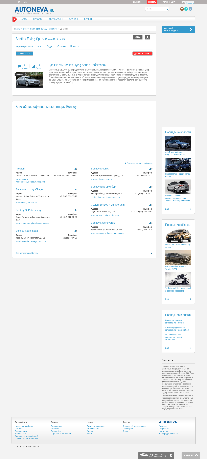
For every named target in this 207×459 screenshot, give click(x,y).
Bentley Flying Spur (49, 28)
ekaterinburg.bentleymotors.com (105, 197)
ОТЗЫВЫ (73, 19)
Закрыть (190, 3)
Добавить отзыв (141, 53)
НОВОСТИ (37, 19)
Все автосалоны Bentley (27, 253)
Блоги (89, 433)
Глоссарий (128, 428)
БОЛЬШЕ (88, 19)
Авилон (20, 168)
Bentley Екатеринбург (104, 186)
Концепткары (21, 433)
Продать (152, 2)
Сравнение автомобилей (26, 436)
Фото (39, 46)
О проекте (163, 428)
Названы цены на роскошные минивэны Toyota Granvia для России (177, 198)
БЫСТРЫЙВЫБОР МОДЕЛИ (171, 30)
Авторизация (169, 2)
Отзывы (61, 46)
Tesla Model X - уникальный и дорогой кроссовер (178, 289)
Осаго (125, 431)
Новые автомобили (24, 426)
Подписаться (24, 53)
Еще (167, 209)
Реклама (163, 426)
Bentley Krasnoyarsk (103, 222)
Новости (74, 46)
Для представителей (168, 433)
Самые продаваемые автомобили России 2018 (177, 328)
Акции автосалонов (96, 426)
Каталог (18, 28)
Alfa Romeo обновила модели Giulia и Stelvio (175, 153)
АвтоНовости (93, 428)
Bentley (26, 28)
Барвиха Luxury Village (29, 189)
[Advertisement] (178, 78)
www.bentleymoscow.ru (26, 202)
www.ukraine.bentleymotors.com (105, 215)
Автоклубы (56, 431)
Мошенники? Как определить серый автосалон (173, 337)
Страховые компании (61, 433)
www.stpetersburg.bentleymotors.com (32, 223)
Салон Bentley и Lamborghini (108, 204)
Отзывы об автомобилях (26, 439)
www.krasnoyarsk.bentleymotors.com (107, 233)
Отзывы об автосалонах (134, 426)
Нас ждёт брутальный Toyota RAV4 (175, 267)
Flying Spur (35, 28)
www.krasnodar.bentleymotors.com (31, 241)
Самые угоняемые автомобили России (174, 321)
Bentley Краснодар (27, 230)
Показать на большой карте (139, 163)
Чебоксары (22, 2)
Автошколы (56, 428)
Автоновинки (21, 431)
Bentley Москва (100, 168)
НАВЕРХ (189, 455)
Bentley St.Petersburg (28, 210)
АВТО (24, 19)
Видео (49, 46)
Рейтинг (18, 428)
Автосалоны (56, 426)
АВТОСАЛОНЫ (56, 19)
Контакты (163, 431)
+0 (38, 66)
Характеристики (24, 46)
